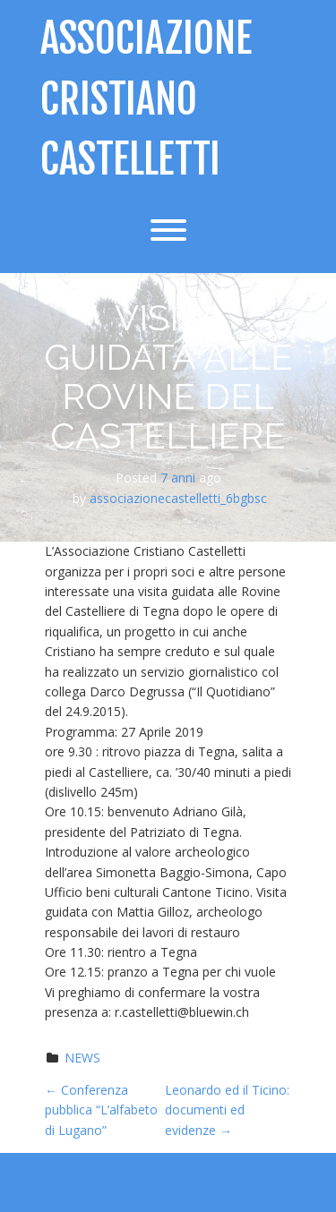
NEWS (82, 1057)
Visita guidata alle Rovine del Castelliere (168, 376)
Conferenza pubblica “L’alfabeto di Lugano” (101, 1110)
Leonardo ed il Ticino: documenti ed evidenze (227, 1110)
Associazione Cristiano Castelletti (146, 98)
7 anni (177, 477)
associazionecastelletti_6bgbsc (178, 498)
